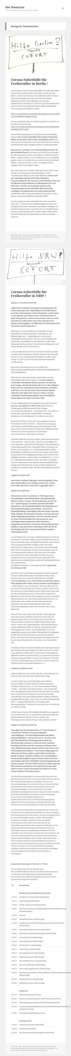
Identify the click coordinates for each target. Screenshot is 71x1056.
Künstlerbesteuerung (17, 1048)
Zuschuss (29, 239)
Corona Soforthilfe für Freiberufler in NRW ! (29, 294)
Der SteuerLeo (15, 7)
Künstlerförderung (16, 237)
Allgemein (27, 235)
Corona (56, 237)
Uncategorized (50, 1048)
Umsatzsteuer (37, 237)
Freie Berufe (46, 235)
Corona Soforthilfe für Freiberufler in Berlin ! (29, 81)
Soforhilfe (14, 239)
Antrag (46, 237)
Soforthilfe (38, 1050)
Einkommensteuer (36, 235)
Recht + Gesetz (27, 237)
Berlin (51, 237)
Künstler (53, 235)
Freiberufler (24, 1050)
